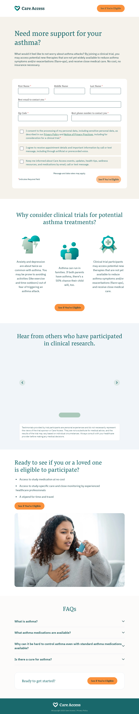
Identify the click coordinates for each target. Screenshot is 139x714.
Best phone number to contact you (90, 113)
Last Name (96, 86)
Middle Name (61, 86)
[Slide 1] (61, 415)
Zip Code (23, 113)
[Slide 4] (74, 415)
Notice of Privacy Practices (78, 134)
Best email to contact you (32, 99)
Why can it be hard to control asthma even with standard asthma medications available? (70, 646)
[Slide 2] (65, 415)
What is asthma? (70, 621)
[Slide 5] (78, 415)
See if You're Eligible (111, 8)
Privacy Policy (51, 134)
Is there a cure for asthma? (70, 659)
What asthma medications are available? (70, 633)
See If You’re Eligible (108, 179)
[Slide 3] (69, 415)
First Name (24, 86)
